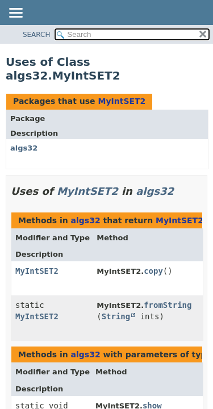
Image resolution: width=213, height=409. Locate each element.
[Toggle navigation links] (15, 14)
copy (153, 271)
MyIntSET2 (121, 101)
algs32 (23, 148)
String (116, 316)
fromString (167, 305)
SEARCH (37, 35)
